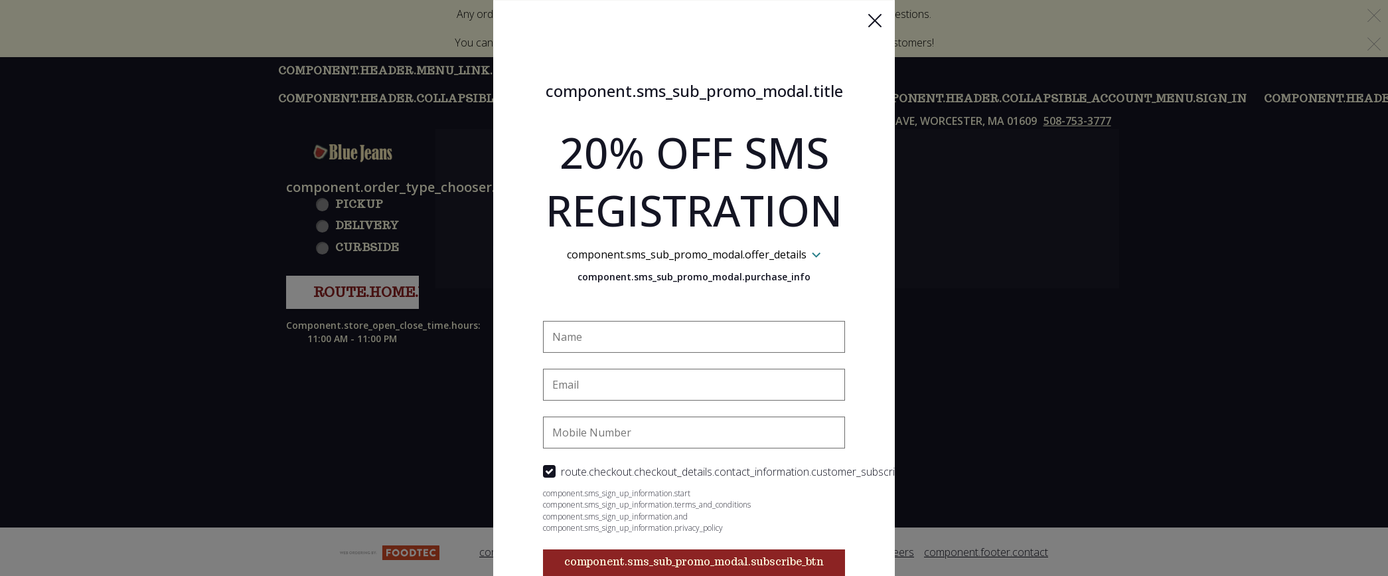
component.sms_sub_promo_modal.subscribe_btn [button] (694, 562)
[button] (875, 20)
